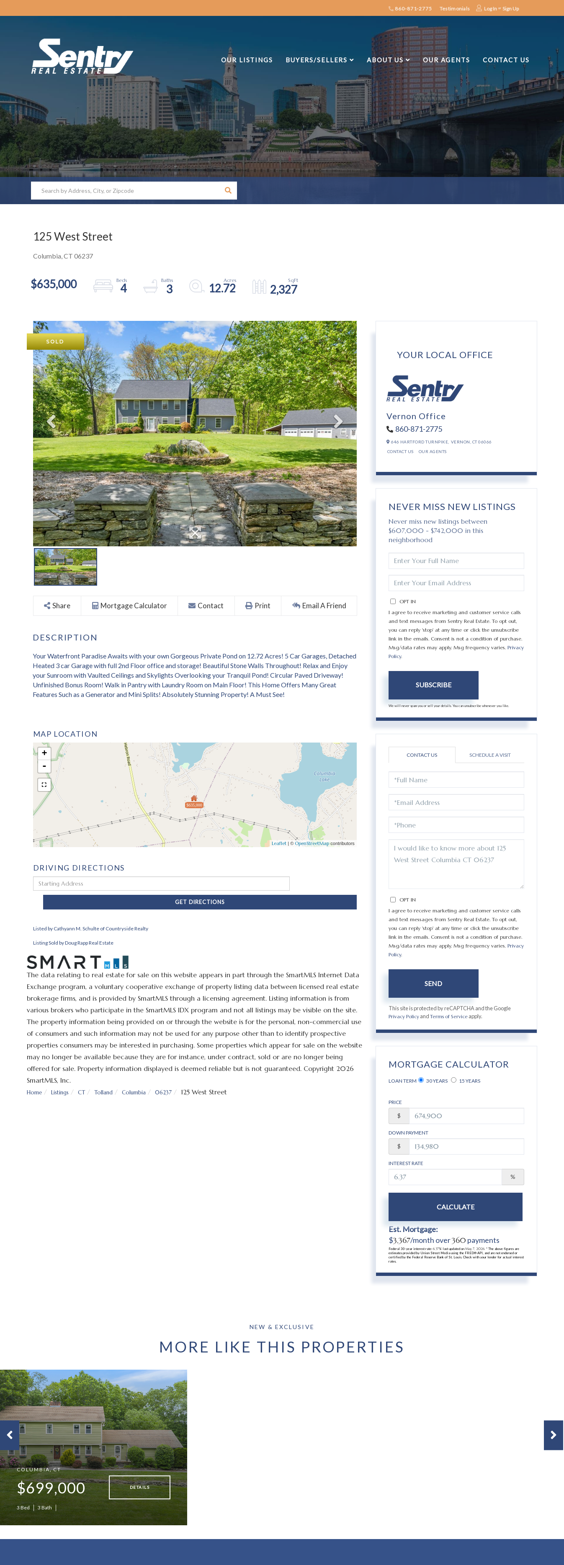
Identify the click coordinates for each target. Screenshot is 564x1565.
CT (89, 1077)
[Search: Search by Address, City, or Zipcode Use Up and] (125, 191)
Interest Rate (406, 1163)
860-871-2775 (410, 8)
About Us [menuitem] (385, 60)
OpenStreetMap (312, 844)
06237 (184, 1077)
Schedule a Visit (490, 755)
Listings (65, 1077)
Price (395, 1102)
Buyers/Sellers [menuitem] (317, 60)
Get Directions (325, 884)
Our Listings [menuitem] (247, 60)
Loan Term (403, 1081)
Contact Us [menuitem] (506, 60)
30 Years (433, 1081)
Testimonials (455, 8)
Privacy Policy (405, 1016)
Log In (490, 8)
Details (139, 1493)
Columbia (150, 1077)
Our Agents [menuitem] (446, 60)
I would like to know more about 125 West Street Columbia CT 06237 (457, 864)
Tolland (114, 1077)
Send (433, 983)
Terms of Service (453, 1016)
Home (36, 1077)
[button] (228, 191)
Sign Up (510, 8)
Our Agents (433, 451)
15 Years (465, 1081)
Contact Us (400, 451)
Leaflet (279, 844)
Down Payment (408, 1133)
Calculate (433, 1207)
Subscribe (433, 685)
